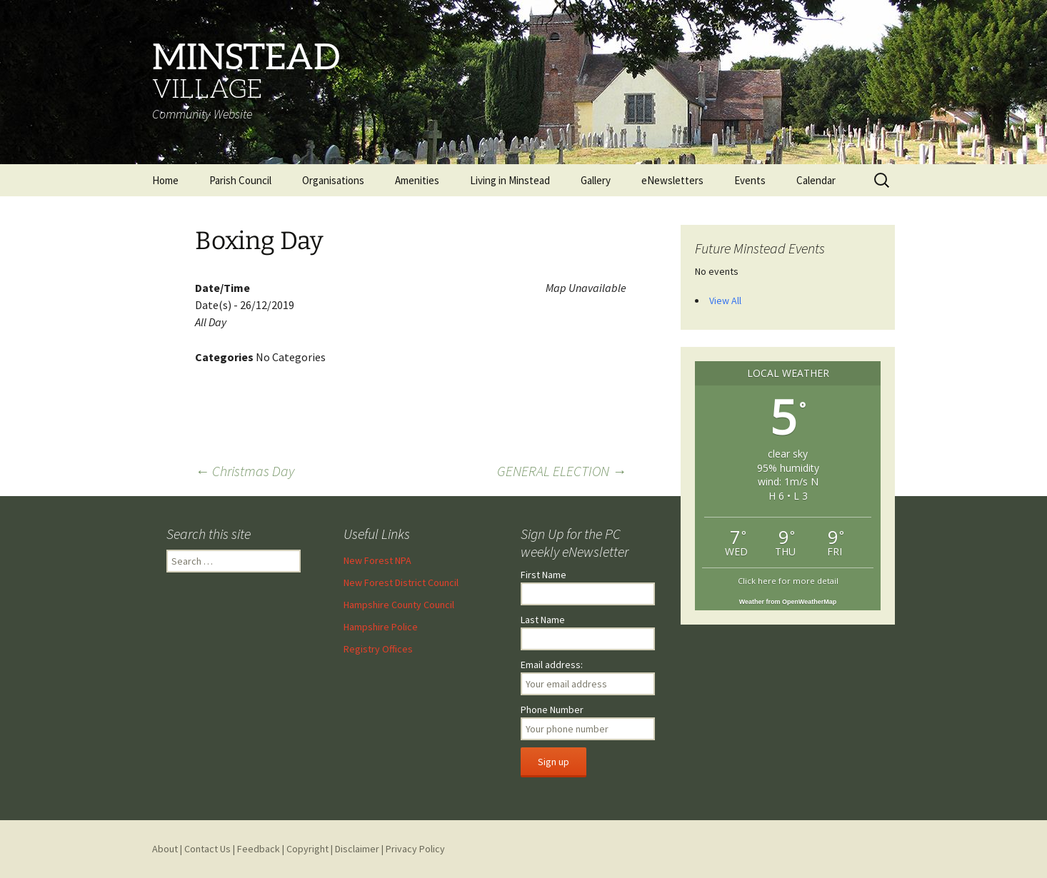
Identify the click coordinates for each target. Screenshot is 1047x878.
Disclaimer (357, 848)
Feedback (258, 848)
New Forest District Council (401, 582)
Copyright (307, 848)
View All (725, 300)
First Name (543, 574)
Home (165, 180)
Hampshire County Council (399, 604)
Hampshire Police (381, 626)
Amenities (417, 180)
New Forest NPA (377, 560)
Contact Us (207, 848)
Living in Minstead (510, 180)
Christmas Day (244, 471)
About (165, 848)
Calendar (816, 180)
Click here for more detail (788, 580)
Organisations (333, 180)
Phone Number (552, 709)
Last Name (543, 619)
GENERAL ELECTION (561, 471)
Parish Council (240, 180)
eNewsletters (672, 180)
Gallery (596, 180)
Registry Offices (378, 648)
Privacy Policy (415, 848)
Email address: (552, 664)
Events (750, 180)
